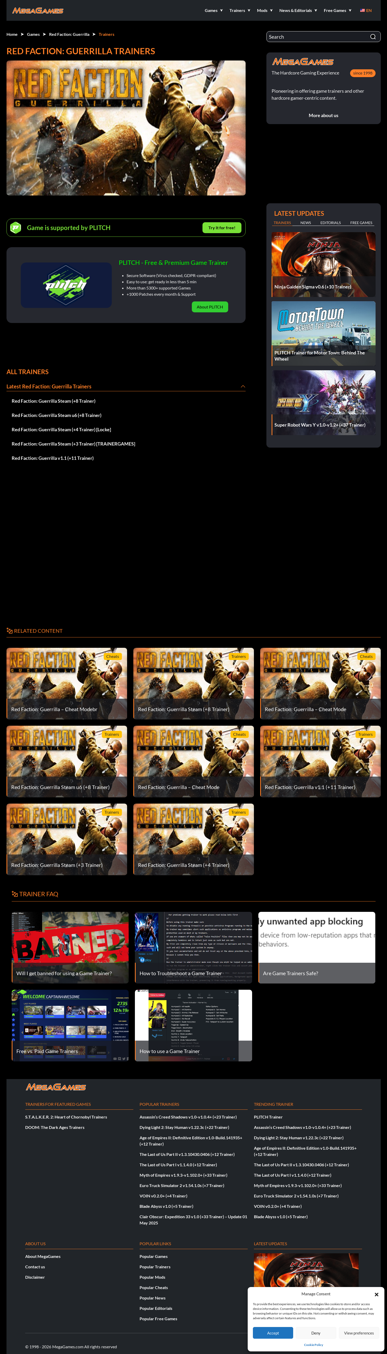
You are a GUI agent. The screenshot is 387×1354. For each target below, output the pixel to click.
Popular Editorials (156, 1308)
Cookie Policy (313, 1345)
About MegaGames (43, 1256)
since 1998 (362, 72)
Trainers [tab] (282, 222)
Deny (315, 1333)
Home (12, 34)
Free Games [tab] (361, 222)
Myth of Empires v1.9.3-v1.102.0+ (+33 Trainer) (183, 1175)
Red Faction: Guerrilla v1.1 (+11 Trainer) (53, 458)
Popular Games (154, 1256)
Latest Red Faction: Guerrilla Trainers (48, 386)
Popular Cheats (154, 1287)
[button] (376, 1293)
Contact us (35, 1266)
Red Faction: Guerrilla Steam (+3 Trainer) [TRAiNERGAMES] (73, 444)
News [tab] (305, 222)
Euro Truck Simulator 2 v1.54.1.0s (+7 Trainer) (182, 1185)
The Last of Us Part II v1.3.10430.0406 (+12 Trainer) (187, 1154)
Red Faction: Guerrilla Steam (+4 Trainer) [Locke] (61, 429)
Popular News (153, 1297)
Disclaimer (35, 1277)
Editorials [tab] (330, 222)
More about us (323, 115)
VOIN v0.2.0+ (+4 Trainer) (163, 1195)
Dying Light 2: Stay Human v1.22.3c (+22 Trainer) (184, 1127)
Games (33, 34)
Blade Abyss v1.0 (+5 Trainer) (166, 1206)
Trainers (106, 34)
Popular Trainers (155, 1266)
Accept (273, 1333)
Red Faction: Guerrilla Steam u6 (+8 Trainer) (56, 415)
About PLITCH (210, 306)
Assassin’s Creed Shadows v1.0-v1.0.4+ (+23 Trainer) (188, 1116)
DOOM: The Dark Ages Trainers (54, 1127)
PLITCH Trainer (268, 1116)
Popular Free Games (158, 1318)
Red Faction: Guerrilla (69, 34)
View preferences (359, 1333)
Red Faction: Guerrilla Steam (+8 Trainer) (53, 401)
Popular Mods (152, 1277)
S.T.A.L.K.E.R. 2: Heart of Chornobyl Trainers (66, 1116)
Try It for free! (221, 227)
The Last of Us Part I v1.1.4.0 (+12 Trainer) (178, 1164)
